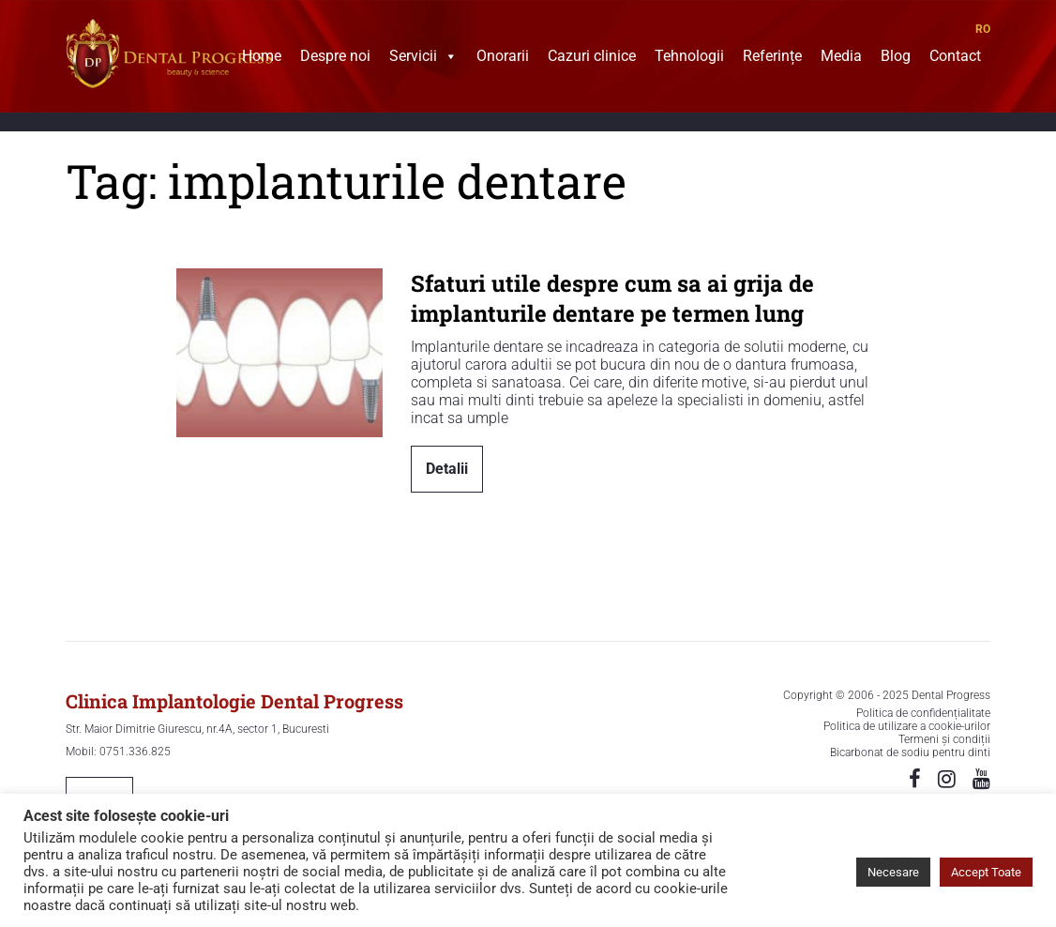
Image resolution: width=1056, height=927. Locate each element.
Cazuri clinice (592, 58)
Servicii (423, 58)
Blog (896, 58)
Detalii (447, 469)
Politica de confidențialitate (923, 713)
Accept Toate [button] (986, 872)
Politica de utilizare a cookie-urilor (906, 726)
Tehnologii (689, 58)
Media (841, 58)
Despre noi (335, 58)
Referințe (772, 58)
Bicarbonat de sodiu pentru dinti (910, 752)
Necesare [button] (893, 872)
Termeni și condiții (944, 739)
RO (982, 29)
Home (261, 58)
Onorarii (502, 58)
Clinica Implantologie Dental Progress (234, 701)
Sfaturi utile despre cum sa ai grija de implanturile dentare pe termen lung (612, 298)
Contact (955, 58)
